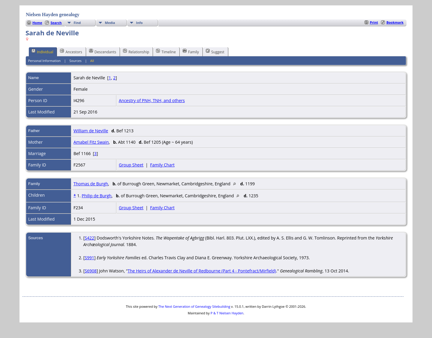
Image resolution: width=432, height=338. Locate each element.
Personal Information (44, 60)
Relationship (136, 51)
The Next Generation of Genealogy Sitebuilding (194, 306)
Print (374, 22)
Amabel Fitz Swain (91, 142)
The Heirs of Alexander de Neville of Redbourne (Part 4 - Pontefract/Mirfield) (202, 271)
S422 (89, 238)
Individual (42, 51)
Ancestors (71, 51)
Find (77, 22)
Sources (75, 60)
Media (110, 22)
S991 (89, 257)
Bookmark (395, 22)
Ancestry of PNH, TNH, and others (152, 100)
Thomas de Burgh (91, 184)
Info (139, 22)
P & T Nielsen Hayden (227, 313)
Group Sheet (131, 165)
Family (191, 51)
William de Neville (91, 131)
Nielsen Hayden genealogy (53, 14)
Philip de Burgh (96, 195)
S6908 (91, 271)
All (92, 60)
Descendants (102, 51)
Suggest (215, 51)
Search (56, 22)
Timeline (166, 51)
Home (37, 22)
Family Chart (162, 165)
